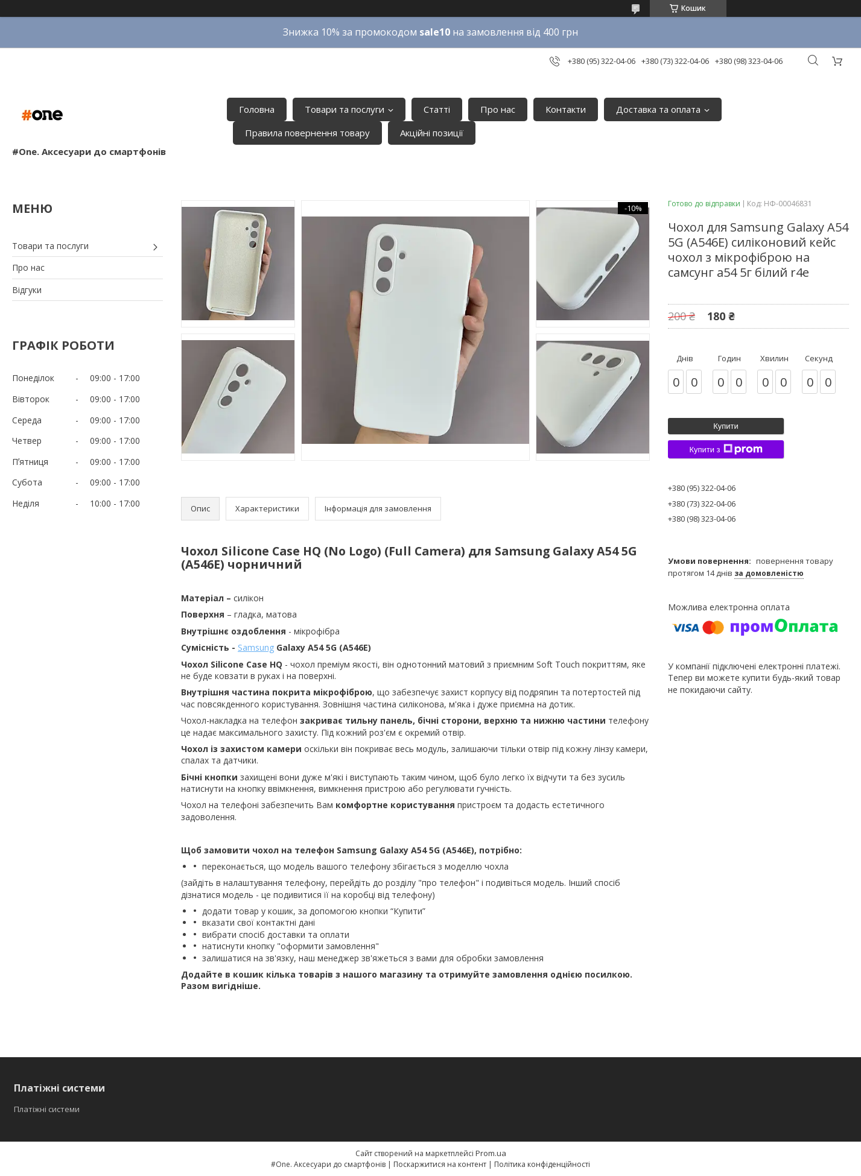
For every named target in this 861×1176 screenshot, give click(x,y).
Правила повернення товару (307, 133)
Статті (437, 109)
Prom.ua (490, 1153)
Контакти (565, 109)
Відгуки (27, 290)
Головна (257, 109)
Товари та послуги (344, 109)
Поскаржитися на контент (439, 1164)
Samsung (256, 647)
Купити (726, 426)
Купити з (725, 449)
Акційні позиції (431, 133)
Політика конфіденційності (542, 1164)
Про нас (497, 109)
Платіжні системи (47, 1109)
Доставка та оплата (658, 109)
